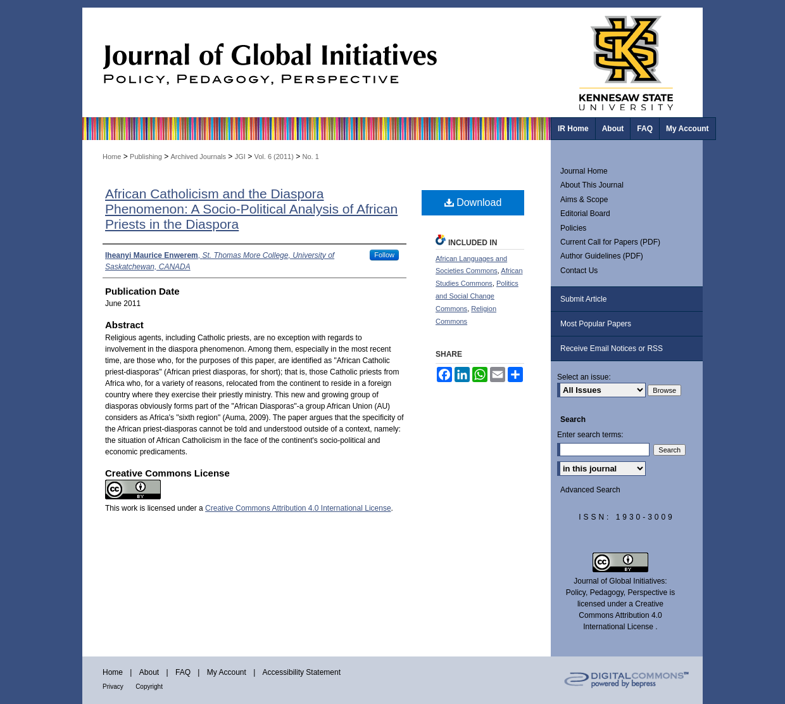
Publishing (146, 156)
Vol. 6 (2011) (273, 156)
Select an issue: (584, 377)
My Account (226, 672)
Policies (573, 228)
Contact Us (579, 270)
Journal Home (584, 171)
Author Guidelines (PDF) (601, 256)
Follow (384, 255)
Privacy (113, 686)
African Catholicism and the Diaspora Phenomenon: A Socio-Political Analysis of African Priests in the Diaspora (251, 208)
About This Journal (592, 185)
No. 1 (311, 156)
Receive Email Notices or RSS (611, 348)
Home (112, 156)
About (149, 672)
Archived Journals (198, 156)
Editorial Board (585, 213)
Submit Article (583, 299)
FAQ (183, 672)
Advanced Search (590, 489)
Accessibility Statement (302, 672)
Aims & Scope (584, 199)
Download (473, 202)
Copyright (149, 686)
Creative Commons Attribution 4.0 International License (298, 508)
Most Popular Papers (595, 323)
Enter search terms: (590, 434)
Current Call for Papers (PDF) (610, 242)
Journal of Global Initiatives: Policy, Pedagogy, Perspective (316, 62)
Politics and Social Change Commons (477, 295)
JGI (240, 156)
